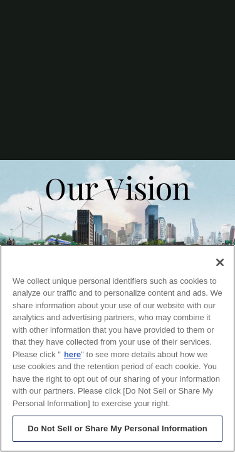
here (72, 354)
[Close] (220, 262)
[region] (117, 348)
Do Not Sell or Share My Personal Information (117, 428)
